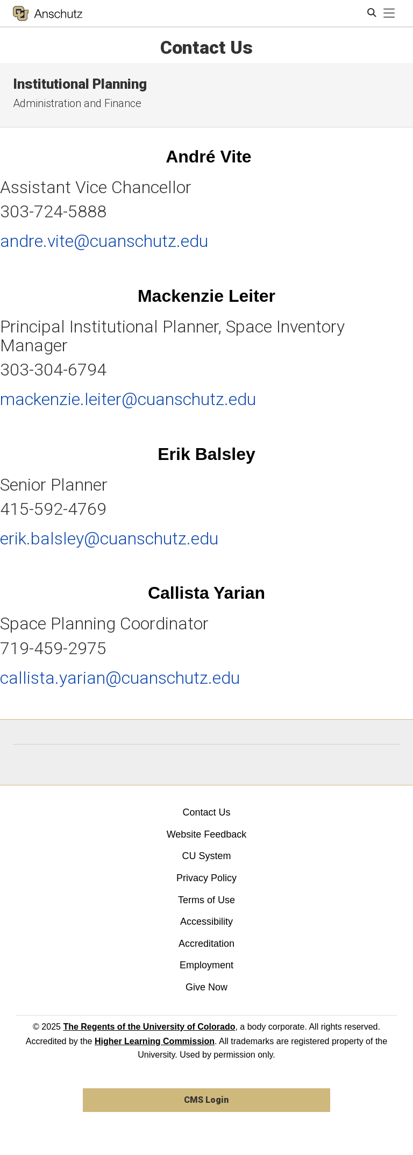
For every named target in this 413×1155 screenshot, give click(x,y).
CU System (206, 856)
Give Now (206, 987)
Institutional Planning (80, 84)
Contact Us (206, 812)
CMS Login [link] (206, 1100)
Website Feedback (207, 834)
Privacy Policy (206, 878)
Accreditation (206, 943)
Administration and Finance (77, 103)
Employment (206, 965)
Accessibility (206, 921)
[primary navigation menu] (389, 13)
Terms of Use (206, 900)
